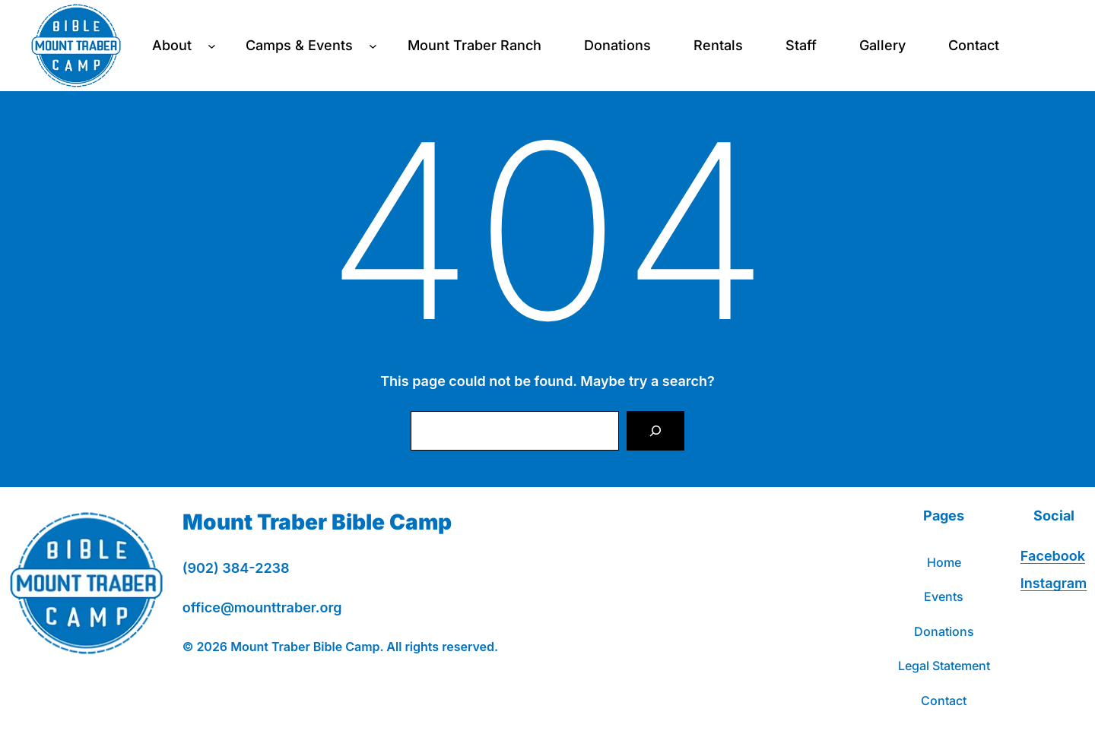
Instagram (1053, 583)
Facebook (1052, 556)
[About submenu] (212, 46)
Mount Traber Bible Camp (317, 522)
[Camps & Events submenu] (373, 46)
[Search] (655, 431)
